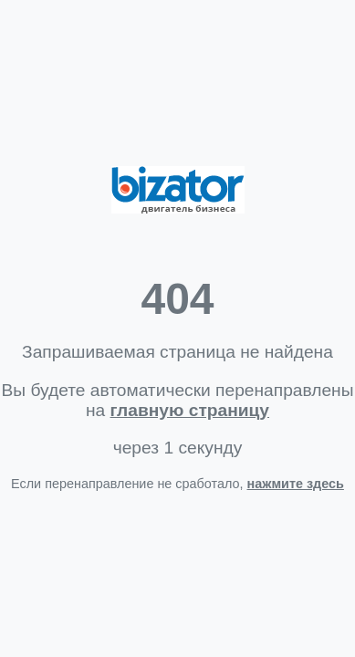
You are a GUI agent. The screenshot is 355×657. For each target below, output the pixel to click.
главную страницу (189, 410)
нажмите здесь (295, 483)
